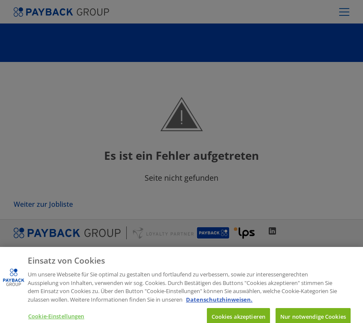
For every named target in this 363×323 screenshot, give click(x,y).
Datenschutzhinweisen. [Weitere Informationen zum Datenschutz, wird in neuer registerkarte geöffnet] (219, 305)
